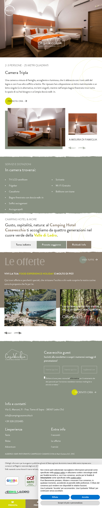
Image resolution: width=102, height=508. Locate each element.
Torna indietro (19, 241)
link (95, 461)
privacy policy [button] (59, 472)
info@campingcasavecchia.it (19, 410)
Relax (7, 436)
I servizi (54, 442)
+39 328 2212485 (14, 416)
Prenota (13, 504)
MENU (9, 10)
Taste (7, 430)
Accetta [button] (85, 497)
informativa (74, 373)
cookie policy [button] (76, 478)
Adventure (10, 442)
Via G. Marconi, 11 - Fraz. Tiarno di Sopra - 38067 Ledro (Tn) (34, 404)
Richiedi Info (83, 241)
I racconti (55, 430)
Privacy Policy (11, 495)
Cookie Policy (26, 495)
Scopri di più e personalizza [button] (70, 503)
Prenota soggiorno (51, 241)
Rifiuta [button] (55, 497)
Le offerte (56, 436)
